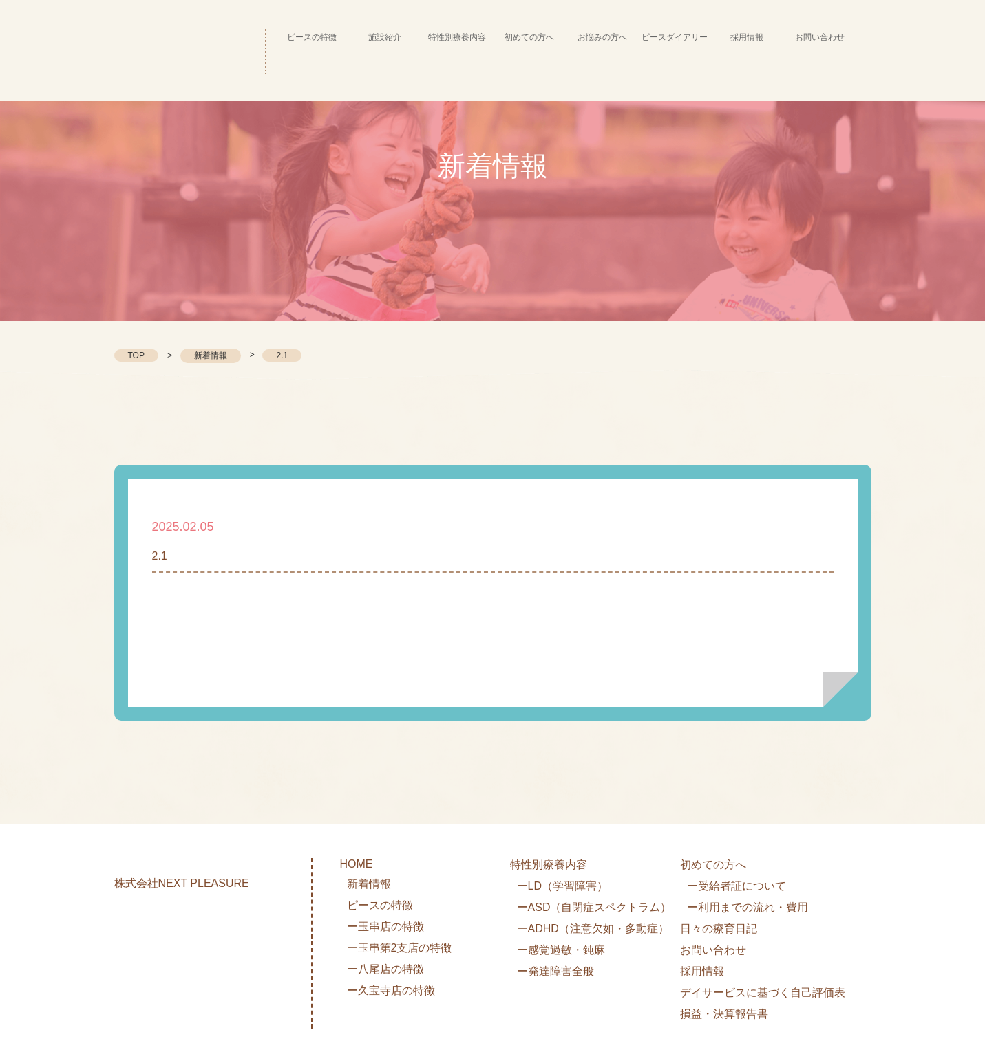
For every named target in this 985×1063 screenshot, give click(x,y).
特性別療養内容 (548, 864)
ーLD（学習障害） (562, 886)
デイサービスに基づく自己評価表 (762, 992)
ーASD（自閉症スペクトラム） (594, 907)
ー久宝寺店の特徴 (391, 990)
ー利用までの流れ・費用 (747, 907)
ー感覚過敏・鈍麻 (561, 950)
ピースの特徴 (380, 905)
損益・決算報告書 (724, 1014)
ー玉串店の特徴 (385, 926)
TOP (136, 355)
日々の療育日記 (718, 928)
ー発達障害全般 (555, 971)
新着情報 (210, 355)
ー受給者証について (736, 886)
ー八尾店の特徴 (385, 969)
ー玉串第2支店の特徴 (399, 948)
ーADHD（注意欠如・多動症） (593, 928)
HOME (356, 864)
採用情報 (702, 971)
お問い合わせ (713, 950)
